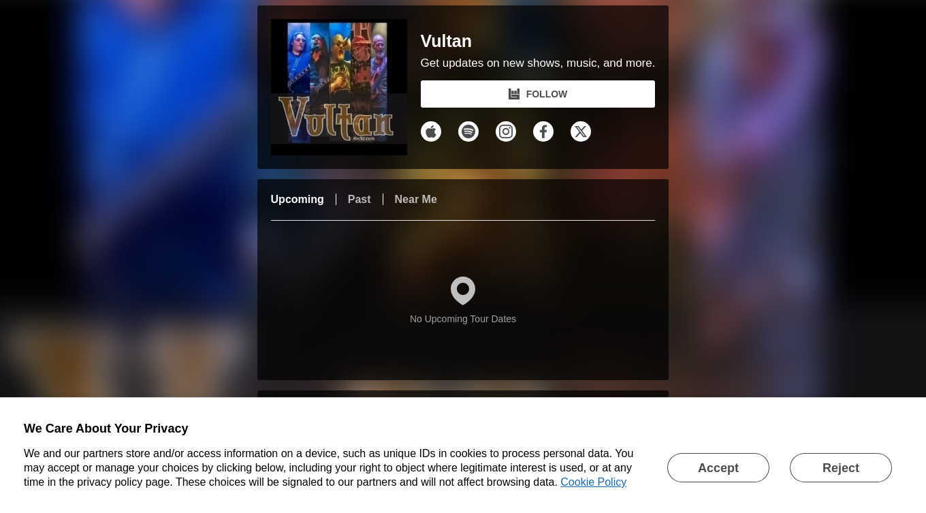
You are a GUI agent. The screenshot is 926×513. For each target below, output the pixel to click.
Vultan (446, 41)
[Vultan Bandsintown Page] (346, 87)
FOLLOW (538, 94)
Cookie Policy (593, 482)
